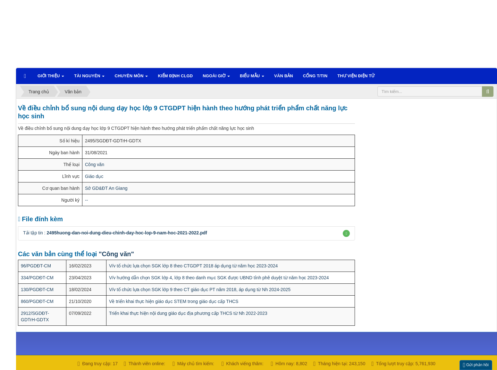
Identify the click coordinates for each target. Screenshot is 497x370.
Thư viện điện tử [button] (356, 75)
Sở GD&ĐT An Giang (106, 188)
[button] (346, 233)
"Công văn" (116, 253)
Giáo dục (94, 176)
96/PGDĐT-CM (36, 265)
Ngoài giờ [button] (216, 77)
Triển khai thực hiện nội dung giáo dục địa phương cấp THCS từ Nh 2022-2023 (188, 313)
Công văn (94, 164)
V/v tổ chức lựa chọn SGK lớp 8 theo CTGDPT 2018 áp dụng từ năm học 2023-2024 (193, 265)
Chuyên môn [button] (131, 77)
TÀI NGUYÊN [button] (89, 77)
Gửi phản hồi (476, 365)
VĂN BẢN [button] (283, 75)
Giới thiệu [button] (51, 77)
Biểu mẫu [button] (252, 77)
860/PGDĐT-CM (37, 301)
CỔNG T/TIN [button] (315, 75)
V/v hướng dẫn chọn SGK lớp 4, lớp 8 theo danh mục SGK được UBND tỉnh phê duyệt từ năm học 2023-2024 (219, 277)
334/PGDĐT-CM (37, 277)
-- (86, 200)
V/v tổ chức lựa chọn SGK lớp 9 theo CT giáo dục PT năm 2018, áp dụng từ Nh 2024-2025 (200, 289)
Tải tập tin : (115, 232)
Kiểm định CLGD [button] (175, 75)
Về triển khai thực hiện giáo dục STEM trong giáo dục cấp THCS (173, 301)
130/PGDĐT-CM (37, 289)
